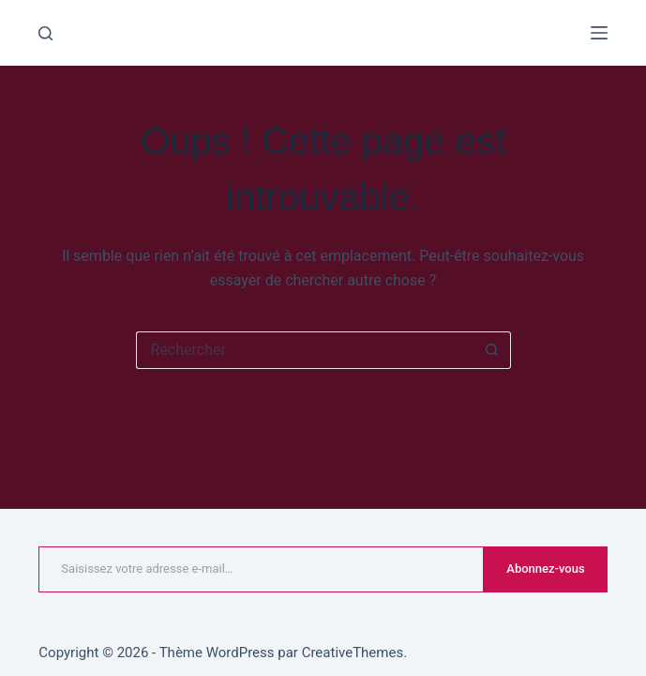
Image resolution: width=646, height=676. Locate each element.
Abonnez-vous (545, 568)
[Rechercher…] (304, 350)
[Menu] (599, 32)
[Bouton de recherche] (492, 350)
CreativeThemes (353, 652)
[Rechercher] (45, 33)
